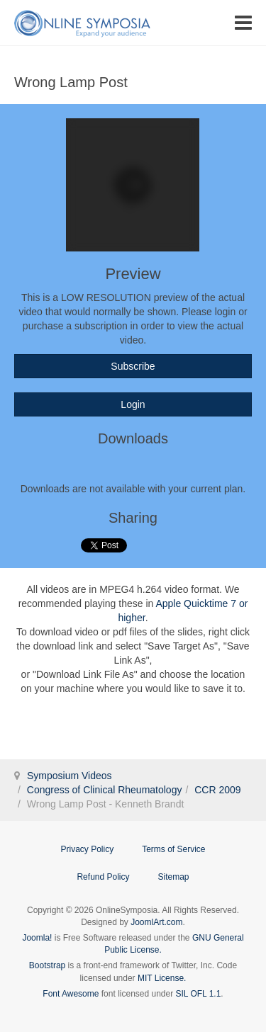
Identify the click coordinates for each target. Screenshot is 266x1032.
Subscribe (133, 366)
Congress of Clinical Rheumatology (104, 789)
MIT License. (162, 978)
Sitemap (173, 877)
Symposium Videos (69, 775)
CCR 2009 (217, 789)
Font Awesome (71, 994)
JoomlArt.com (156, 922)
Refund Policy (103, 877)
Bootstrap (47, 965)
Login (133, 404)
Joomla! (37, 938)
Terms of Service (173, 849)
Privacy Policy (86, 849)
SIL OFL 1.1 (198, 994)
